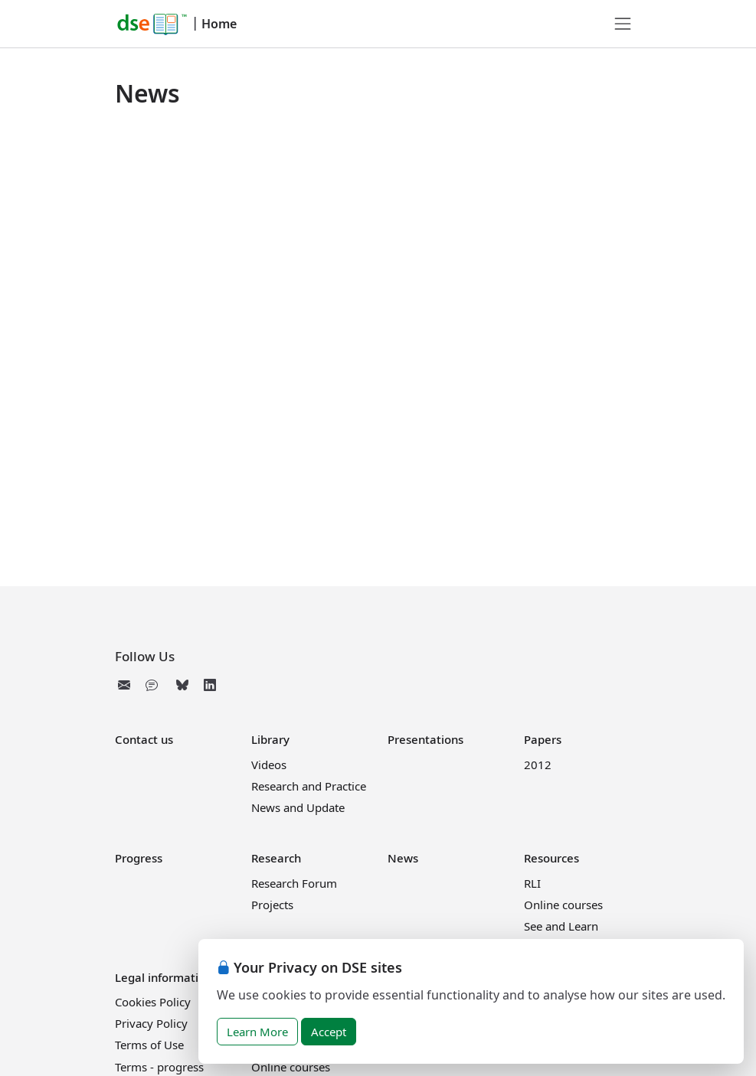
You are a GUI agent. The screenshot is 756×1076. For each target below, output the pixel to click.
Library (270, 739)
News (403, 858)
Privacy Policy (151, 1023)
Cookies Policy (153, 1001)
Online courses (563, 904)
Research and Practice (308, 786)
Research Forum (294, 883)
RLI (532, 883)
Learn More (257, 1031)
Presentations (425, 739)
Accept (328, 1031)
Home (219, 23)
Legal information (163, 977)
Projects (272, 904)
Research (276, 858)
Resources (551, 858)
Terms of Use (149, 1044)
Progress (138, 858)
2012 (537, 764)
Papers (542, 739)
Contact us (144, 739)
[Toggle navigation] (623, 24)
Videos (268, 764)
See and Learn (561, 926)
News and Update (298, 807)
